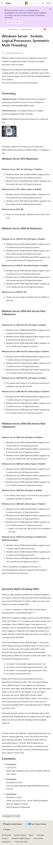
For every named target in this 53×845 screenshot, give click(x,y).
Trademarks (6, 842)
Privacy (4, 838)
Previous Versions (20, 835)
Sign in (48, 3)
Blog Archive (13, 29)
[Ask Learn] (45, 29)
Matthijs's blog (26, 29)
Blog (30, 835)
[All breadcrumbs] (4, 29)
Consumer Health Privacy (20, 838)
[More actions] (49, 29)
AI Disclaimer (6, 835)
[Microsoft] (26, 3)
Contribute (40, 835)
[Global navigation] (2, 3)
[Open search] (43, 3)
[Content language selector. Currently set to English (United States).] (12, 824)
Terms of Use (38, 838)
